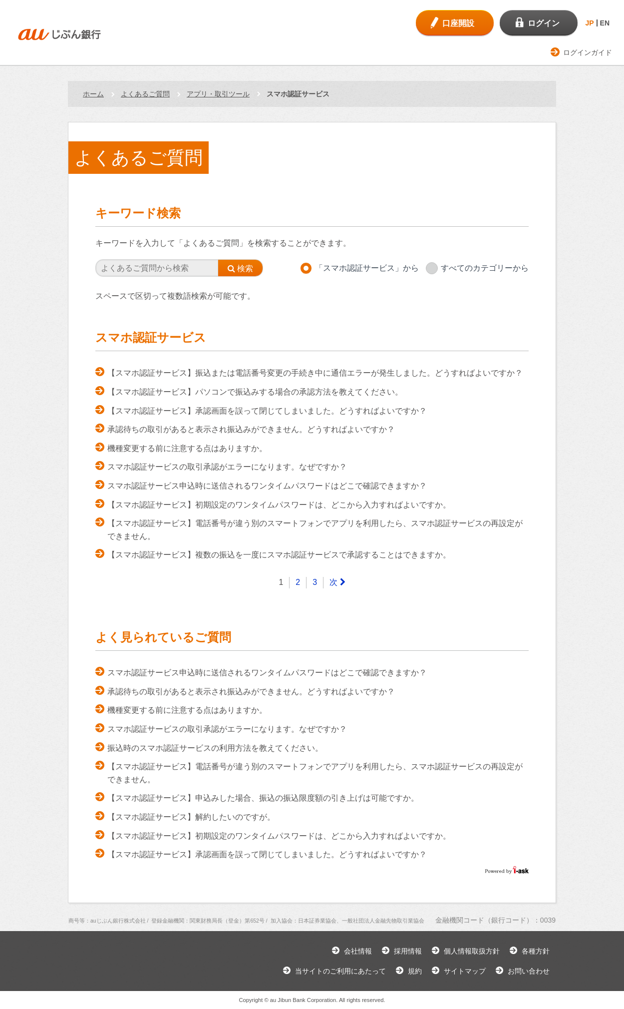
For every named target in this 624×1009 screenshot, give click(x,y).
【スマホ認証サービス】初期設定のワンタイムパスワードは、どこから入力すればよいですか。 (279, 505)
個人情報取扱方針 (472, 951)
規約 (415, 971)
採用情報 (408, 951)
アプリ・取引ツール (218, 94)
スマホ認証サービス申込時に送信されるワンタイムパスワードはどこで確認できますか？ (267, 486)
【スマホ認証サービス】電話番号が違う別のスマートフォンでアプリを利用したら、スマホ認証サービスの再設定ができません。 (315, 529)
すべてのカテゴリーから (485, 268)
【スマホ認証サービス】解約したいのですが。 (191, 817)
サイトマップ (465, 971)
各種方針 (536, 951)
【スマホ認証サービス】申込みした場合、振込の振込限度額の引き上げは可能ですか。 (263, 798)
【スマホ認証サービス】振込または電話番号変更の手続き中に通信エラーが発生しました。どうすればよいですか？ (315, 373)
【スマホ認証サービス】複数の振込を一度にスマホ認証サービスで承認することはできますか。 (279, 554)
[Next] (337, 582)
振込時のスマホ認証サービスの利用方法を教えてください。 (215, 748)
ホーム (93, 94)
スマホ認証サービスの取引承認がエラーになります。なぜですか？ (227, 467)
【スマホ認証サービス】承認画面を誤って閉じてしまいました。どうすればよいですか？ (267, 411)
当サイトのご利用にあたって (340, 971)
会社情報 (358, 951)
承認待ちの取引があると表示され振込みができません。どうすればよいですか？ (251, 429)
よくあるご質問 (145, 94)
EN (605, 23)
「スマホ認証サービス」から (367, 268)
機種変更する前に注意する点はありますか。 (187, 448)
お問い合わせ (529, 971)
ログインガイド (587, 52)
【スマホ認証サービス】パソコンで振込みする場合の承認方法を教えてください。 (255, 392)
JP (589, 23)
